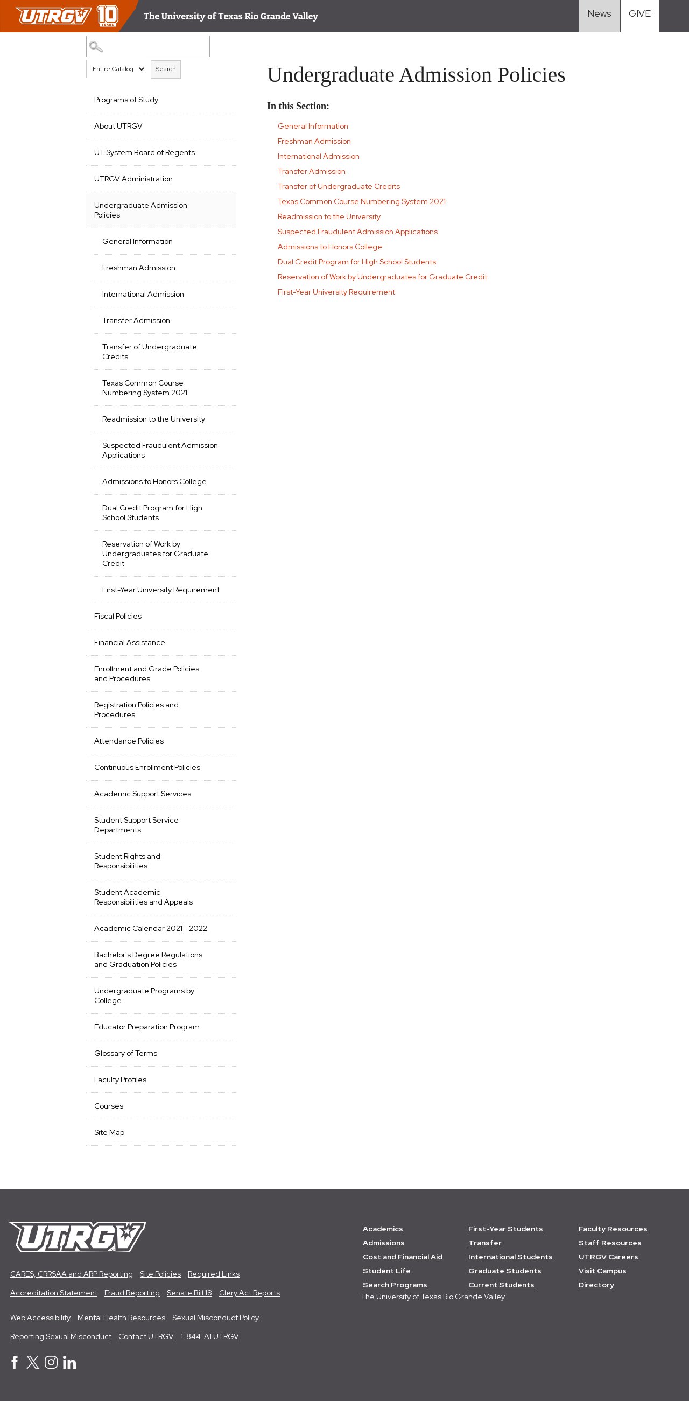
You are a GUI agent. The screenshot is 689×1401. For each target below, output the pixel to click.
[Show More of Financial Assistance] (222, 641)
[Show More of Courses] (222, 1105)
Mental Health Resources (121, 1317)
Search (166, 69)
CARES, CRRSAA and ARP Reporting (71, 1274)
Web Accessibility (40, 1317)
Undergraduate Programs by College (144, 995)
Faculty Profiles (120, 1079)
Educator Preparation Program (147, 1027)
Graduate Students (505, 1270)
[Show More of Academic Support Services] (222, 792)
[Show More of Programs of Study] (222, 98)
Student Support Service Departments (136, 825)
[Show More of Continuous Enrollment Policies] (222, 766)
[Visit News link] (599, 16)
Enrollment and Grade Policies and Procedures (146, 673)
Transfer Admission (136, 320)
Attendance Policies (129, 741)
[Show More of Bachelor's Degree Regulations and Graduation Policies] (222, 953)
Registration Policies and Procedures (136, 709)
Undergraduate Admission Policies (140, 210)
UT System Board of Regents (144, 152)
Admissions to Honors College (154, 481)
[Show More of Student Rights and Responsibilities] (222, 855)
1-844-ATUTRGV (210, 1336)
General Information (137, 241)
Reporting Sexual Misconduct (60, 1336)
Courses (108, 1106)
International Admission (143, 294)
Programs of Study (126, 99)
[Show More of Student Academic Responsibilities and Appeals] (222, 891)
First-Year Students (505, 1228)
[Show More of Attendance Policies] (222, 740)
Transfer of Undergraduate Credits (149, 351)
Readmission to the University (153, 419)
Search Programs (395, 1284)
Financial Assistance (129, 642)
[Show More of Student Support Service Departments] (222, 819)
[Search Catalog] (148, 46)
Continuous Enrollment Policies (147, 767)
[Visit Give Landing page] (640, 16)
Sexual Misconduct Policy (215, 1317)
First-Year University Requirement (161, 589)
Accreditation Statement (53, 1293)
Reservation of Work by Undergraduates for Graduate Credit (155, 553)
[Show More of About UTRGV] (222, 125)
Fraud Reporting (132, 1293)
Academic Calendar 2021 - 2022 (150, 928)
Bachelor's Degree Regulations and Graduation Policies (148, 959)
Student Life (387, 1270)
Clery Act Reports (249, 1293)
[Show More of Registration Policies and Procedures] (222, 704)
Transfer (485, 1242)
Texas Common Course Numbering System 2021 (144, 387)
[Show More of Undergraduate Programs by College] (222, 990)
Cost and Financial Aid (402, 1256)
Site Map (109, 1132)
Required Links (214, 1274)
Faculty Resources (613, 1228)
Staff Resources (610, 1242)
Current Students (501, 1284)
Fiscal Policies (118, 616)
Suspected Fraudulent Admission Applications (160, 450)
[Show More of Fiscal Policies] (222, 615)
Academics (383, 1228)
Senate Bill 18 (189, 1293)
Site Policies (160, 1274)
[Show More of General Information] (222, 240)
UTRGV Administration (133, 179)
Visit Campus (603, 1270)
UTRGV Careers (608, 1256)
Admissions (384, 1242)
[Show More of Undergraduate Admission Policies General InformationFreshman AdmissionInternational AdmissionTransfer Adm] (222, 204)
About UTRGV (118, 126)
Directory (596, 1284)
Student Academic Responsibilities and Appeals (143, 897)
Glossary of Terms (125, 1053)
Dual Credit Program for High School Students (152, 512)
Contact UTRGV (146, 1336)
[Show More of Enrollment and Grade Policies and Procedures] (222, 668)
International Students (510, 1256)
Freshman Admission (138, 267)
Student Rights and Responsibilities (127, 861)
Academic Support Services (142, 793)
